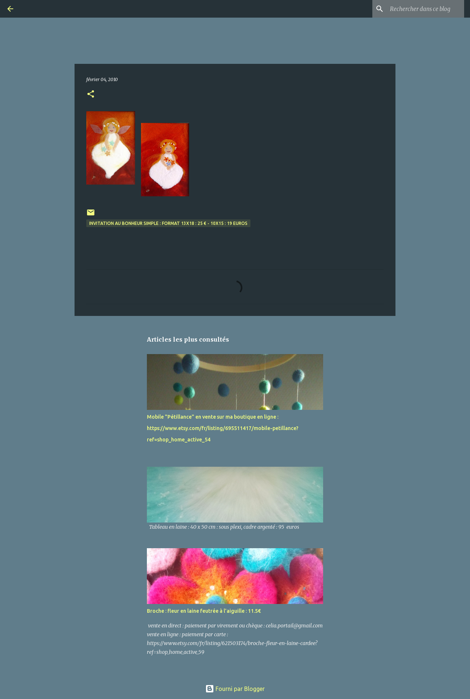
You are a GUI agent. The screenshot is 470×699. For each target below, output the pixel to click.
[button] (90, 94)
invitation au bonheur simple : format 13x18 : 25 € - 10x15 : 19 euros (168, 223)
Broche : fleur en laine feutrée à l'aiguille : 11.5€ (204, 611)
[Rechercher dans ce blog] (425, 9)
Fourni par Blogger (235, 688)
